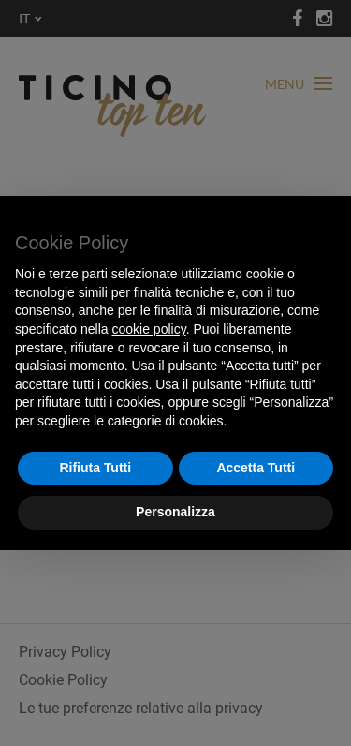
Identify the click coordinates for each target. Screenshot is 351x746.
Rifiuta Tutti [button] (95, 467)
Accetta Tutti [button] (255, 467)
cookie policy (149, 328)
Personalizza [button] (175, 511)
